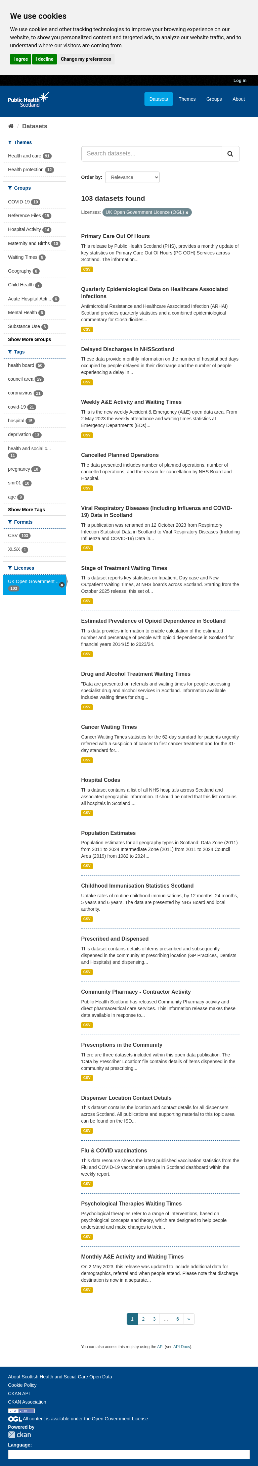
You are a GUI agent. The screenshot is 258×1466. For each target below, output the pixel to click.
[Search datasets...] (151, 153)
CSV (87, 269)
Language (19, 1445)
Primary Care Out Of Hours (115, 236)
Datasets (158, 99)
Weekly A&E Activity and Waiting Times (131, 402)
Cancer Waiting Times (109, 727)
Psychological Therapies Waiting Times (131, 1204)
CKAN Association (27, 1402)
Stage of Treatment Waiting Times (124, 568)
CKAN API (19, 1393)
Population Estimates (108, 833)
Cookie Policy (22, 1385)
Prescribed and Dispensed (115, 939)
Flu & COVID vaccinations (114, 1150)
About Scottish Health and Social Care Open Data (60, 1376)
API (160, 1346)
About (238, 99)
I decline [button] (44, 59)
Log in (240, 80)
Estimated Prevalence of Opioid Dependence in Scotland (153, 621)
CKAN (19, 1434)
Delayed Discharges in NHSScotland (127, 349)
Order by (91, 177)
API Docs (181, 1346)
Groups (214, 99)
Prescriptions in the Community (122, 1045)
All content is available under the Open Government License (78, 1418)
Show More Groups (29, 339)
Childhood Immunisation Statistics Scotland (137, 886)
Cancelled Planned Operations (120, 455)
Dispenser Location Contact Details (126, 1098)
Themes (187, 99)
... (166, 1319)
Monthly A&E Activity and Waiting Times (132, 1257)
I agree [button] (20, 59)
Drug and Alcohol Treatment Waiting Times (136, 674)
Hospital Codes (100, 780)
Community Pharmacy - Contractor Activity (136, 992)
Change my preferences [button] (86, 59)
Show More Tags (26, 509)
